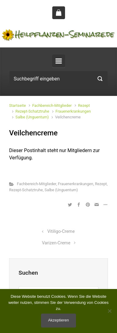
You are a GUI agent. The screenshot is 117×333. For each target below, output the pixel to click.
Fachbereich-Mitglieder (52, 105)
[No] (109, 311)
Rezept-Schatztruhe (32, 111)
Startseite (17, 105)
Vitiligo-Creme (61, 231)
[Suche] (58, 78)
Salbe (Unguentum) (32, 117)
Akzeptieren (58, 320)
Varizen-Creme (56, 243)
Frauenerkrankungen (73, 111)
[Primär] (58, 61)
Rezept (84, 105)
